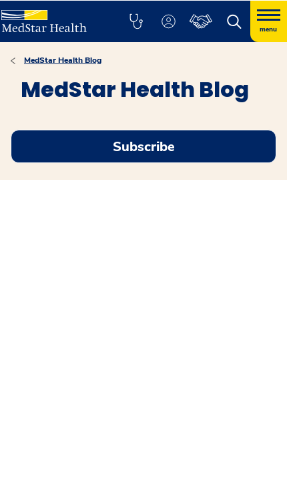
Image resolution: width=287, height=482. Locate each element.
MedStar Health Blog (62, 60)
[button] (135, 21)
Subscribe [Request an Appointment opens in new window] (144, 147)
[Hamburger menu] (268, 21)
